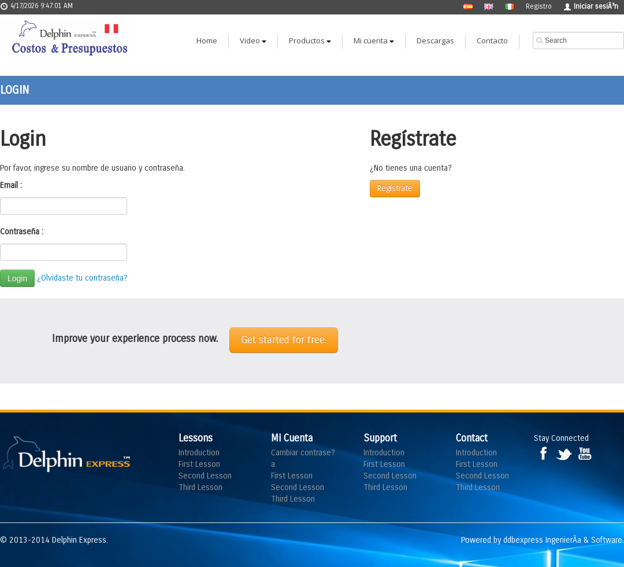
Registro (539, 6)
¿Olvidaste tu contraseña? (82, 278)
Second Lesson (205, 476)
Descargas (435, 40)
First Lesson (199, 464)
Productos (310, 40)
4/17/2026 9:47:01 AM (36, 6)
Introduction (199, 453)
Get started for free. (283, 340)
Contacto (492, 40)
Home (206, 40)
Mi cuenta (374, 40)
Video (253, 40)
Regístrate (395, 188)
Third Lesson (200, 487)
